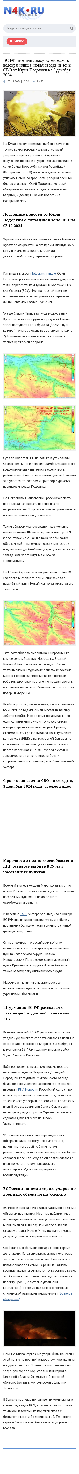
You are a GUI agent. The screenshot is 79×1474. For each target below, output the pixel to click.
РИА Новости (28, 1089)
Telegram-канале (43, 273)
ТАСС (23, 914)
